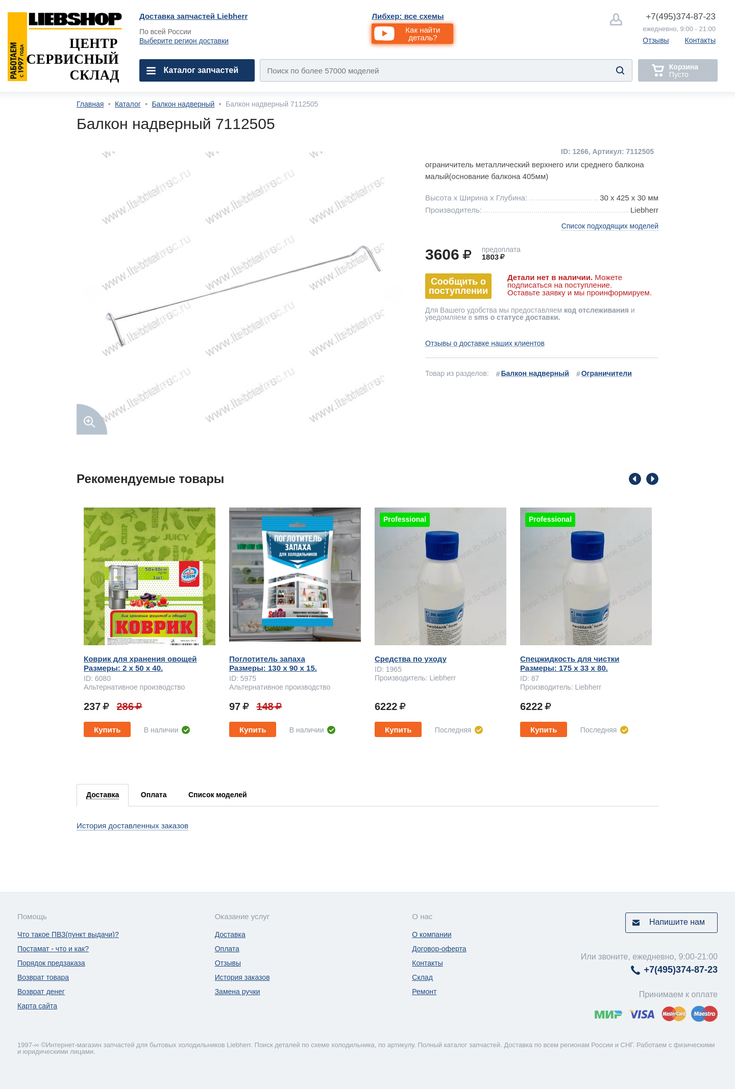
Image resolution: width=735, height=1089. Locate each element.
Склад (422, 977)
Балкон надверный (183, 104)
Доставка (230, 934)
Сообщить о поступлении (458, 286)
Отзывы (656, 40)
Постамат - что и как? (53, 949)
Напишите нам (677, 922)
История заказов (242, 977)
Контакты (700, 40)
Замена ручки (237, 991)
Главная (90, 104)
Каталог (128, 104)
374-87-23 (681, 16)
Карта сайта (37, 1006)
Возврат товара (43, 977)
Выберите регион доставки (184, 41)
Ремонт (424, 991)
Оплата (227, 949)
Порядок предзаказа (51, 963)
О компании (431, 934)
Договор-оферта (439, 949)
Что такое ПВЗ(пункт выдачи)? (68, 934)
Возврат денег (41, 991)
